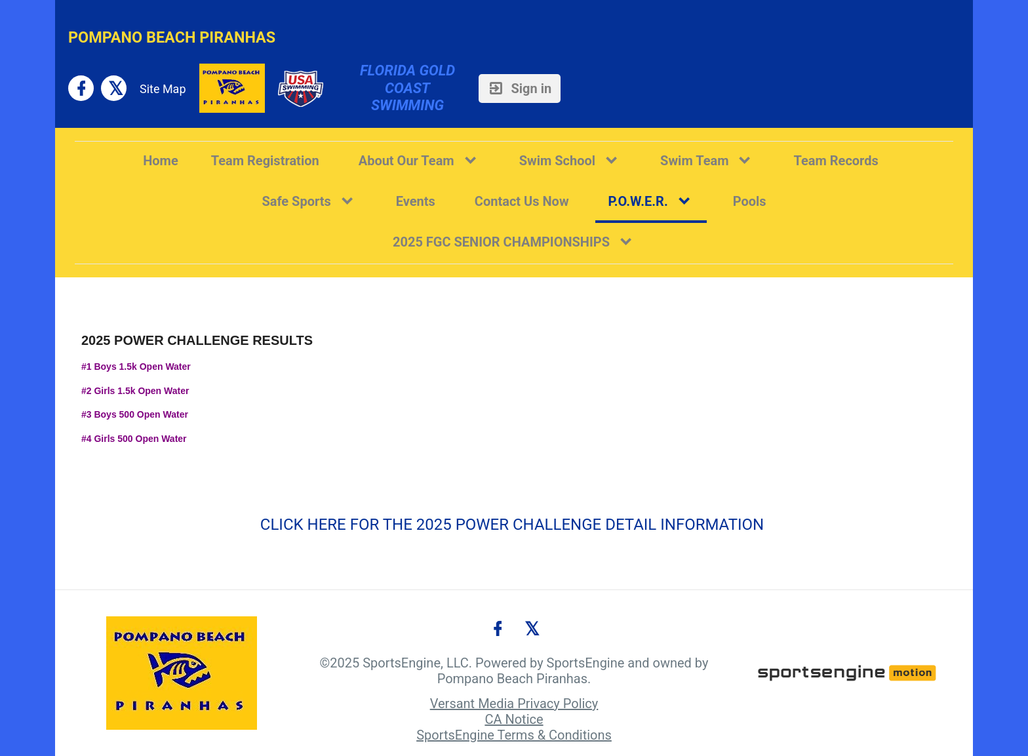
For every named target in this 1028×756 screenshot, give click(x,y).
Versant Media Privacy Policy (514, 703)
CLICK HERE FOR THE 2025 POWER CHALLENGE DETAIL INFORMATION (512, 524)
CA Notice (513, 719)
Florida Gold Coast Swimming (409, 87)
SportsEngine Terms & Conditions (514, 735)
